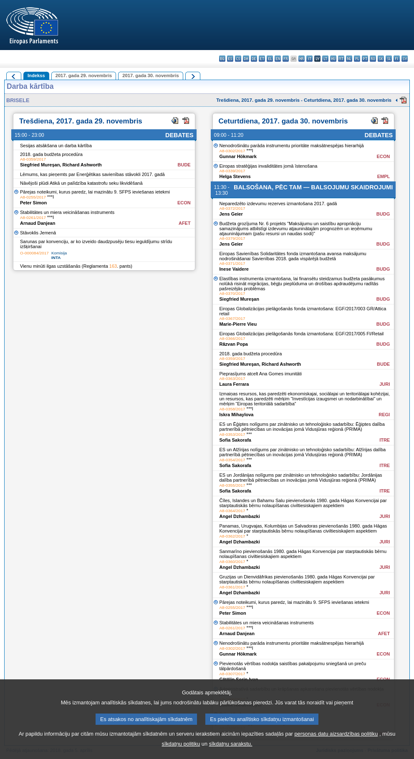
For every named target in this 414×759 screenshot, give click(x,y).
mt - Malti (341, 58)
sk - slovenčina (381, 58)
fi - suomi (397, 58)
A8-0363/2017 (232, 378)
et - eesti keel (262, 58)
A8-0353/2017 (232, 434)
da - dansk (246, 58)
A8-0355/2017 (232, 485)
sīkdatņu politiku (181, 753)
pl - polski (357, 58)
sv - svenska (404, 58)
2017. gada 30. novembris (150, 75)
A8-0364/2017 (232, 510)
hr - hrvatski (301, 58)
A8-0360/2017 (232, 561)
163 (113, 266)
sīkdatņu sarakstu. (230, 753)
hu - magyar (333, 58)
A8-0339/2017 (232, 170)
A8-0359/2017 (33, 159)
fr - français (286, 58)
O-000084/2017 (34, 253)
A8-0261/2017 (33, 217)
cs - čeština (238, 58)
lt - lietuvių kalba (325, 58)
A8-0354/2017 (232, 459)
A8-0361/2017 (232, 587)
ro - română (373, 58)
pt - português (365, 58)
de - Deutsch (254, 58)
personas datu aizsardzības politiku (336, 743)
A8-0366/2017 (232, 338)
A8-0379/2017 (232, 238)
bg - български (222, 58)
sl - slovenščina (389, 58)
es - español (230, 58)
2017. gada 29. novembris (84, 75)
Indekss (36, 75)
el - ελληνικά (270, 58)
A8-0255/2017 (33, 197)
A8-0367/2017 (232, 318)
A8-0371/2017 (232, 263)
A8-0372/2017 (232, 208)
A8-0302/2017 (232, 150)
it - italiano (309, 58)
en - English (278, 58)
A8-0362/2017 (232, 536)
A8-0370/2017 (232, 293)
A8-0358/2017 (232, 409)
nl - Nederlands (349, 58)
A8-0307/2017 (232, 673)
